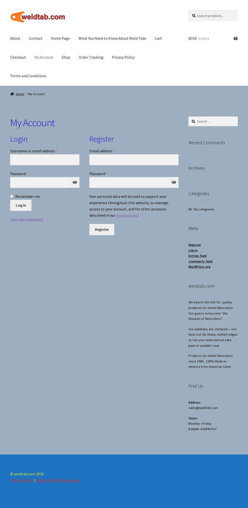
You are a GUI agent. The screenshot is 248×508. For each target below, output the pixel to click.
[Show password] (74, 182)
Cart (158, 38)
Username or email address (41, 150)
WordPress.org (199, 266)
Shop (66, 57)
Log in (21, 205)
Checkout (18, 57)
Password (26, 173)
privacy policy (127, 215)
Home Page (60, 38)
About (15, 38)
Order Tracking (91, 57)
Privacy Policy (123, 57)
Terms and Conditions (28, 75)
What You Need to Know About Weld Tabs (112, 38)
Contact (35, 38)
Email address (109, 150)
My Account (43, 57)
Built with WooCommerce (57, 480)
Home (20, 94)
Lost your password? (27, 219)
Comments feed (200, 261)
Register (102, 229)
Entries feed (197, 256)
